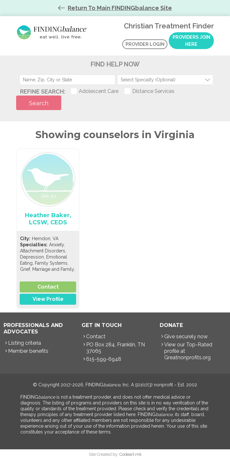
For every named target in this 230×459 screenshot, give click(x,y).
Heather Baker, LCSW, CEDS (48, 219)
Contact (48, 287)
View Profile (48, 299)
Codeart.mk (130, 454)
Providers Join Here (191, 41)
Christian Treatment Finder (53, 32)
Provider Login (145, 44)
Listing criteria (24, 343)
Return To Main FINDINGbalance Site (120, 8)
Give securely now (186, 336)
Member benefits (28, 351)
